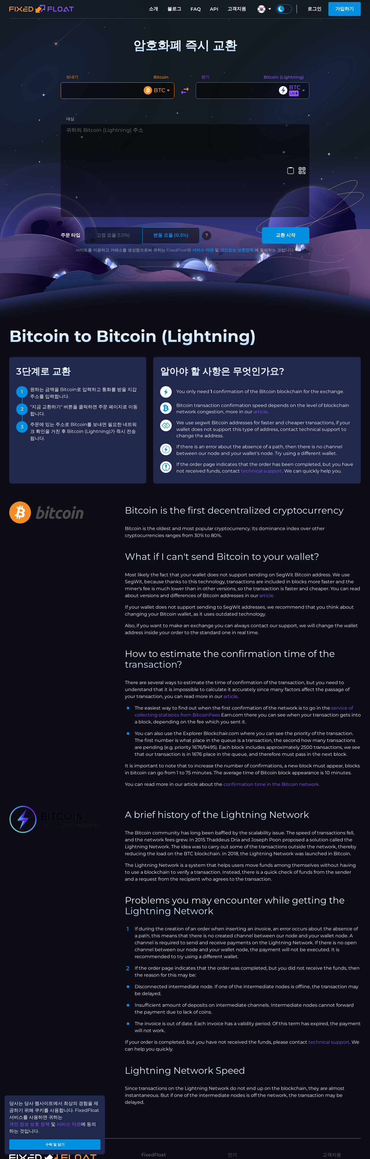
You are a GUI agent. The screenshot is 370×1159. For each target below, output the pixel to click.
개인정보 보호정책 (237, 174)
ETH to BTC (241, 1126)
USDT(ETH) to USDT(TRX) (257, 1144)
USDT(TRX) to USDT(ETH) (257, 1135)
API (214, 9)
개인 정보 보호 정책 (29, 1120)
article (261, 335)
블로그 (174, 9)
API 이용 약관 (155, 1144)
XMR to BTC (242, 1098)
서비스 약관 (203, 174)
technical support (261, 395)
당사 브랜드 (153, 1098)
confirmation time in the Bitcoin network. (271, 708)
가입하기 (344, 9)
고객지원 (236, 9)
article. (266, 519)
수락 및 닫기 (55, 1142)
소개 (153, 9)
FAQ (195, 9)
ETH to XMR (242, 1117)
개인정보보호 (155, 1125)
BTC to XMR (242, 1107)
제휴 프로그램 (155, 1107)
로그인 (314, 9)
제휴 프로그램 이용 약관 (166, 1135)
